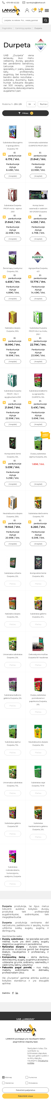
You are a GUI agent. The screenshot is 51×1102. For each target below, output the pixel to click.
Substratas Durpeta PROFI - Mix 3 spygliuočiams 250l (12, 394)
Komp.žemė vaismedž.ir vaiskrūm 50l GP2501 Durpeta (38, 208)
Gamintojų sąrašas (23, 28)
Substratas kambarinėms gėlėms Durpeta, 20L (38, 826)
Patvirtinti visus (25, 1096)
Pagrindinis (7, 28)
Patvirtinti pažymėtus (25, 1090)
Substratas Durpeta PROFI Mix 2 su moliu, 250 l (38, 331)
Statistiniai (8, 1083)
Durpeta (38, 28)
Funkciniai (31, 1077)
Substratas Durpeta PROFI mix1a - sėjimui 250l (13, 208)
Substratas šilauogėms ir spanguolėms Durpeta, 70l (12, 145)
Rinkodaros (32, 1083)
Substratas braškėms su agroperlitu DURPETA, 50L (38, 394)
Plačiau (13, 584)
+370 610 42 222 (10, 2)
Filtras (27, 113)
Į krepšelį (13, 176)
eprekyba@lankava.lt (33, 2)
